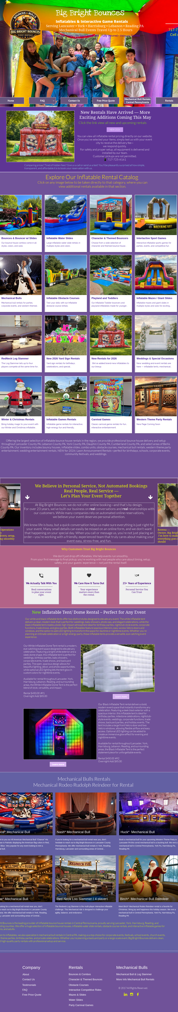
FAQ (24, 989)
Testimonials (29, 985)
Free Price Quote (31, 994)
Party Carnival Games (81, 1005)
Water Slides (76, 1000)
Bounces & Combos (80, 974)
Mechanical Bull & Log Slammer (134, 974)
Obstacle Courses (79, 985)
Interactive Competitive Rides (85, 989)
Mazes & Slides (77, 994)
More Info (121, 979)
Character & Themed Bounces (85, 979)
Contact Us (28, 979)
